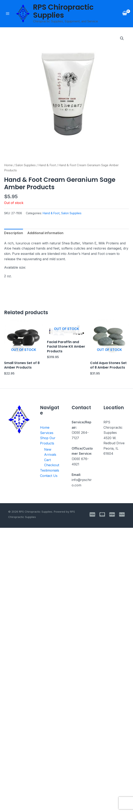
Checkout (51, 465)
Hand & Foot (47, 165)
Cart (47, 460)
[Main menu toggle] (7, 13)
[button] (122, 38)
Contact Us (48, 476)
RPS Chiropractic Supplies (63, 11)
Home (8, 165)
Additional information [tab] (45, 233)
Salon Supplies (25, 165)
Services (46, 433)
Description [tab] (13, 233)
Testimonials (49, 470)
